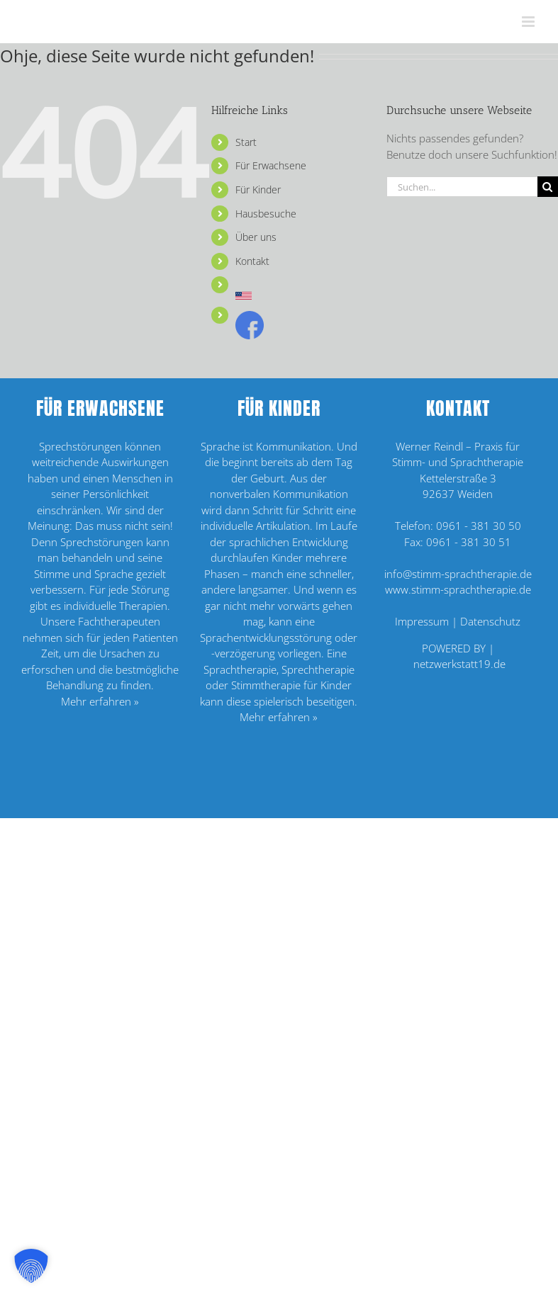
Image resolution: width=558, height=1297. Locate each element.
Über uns (256, 237)
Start (246, 142)
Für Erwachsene (270, 165)
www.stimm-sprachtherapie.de (458, 589)
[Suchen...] (461, 186)
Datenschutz (490, 621)
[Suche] (547, 186)
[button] (31, 1266)
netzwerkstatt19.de (459, 664)
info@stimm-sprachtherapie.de (458, 574)
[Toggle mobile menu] (529, 21)
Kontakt (252, 261)
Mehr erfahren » (100, 701)
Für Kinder (258, 189)
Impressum (422, 621)
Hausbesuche (265, 213)
